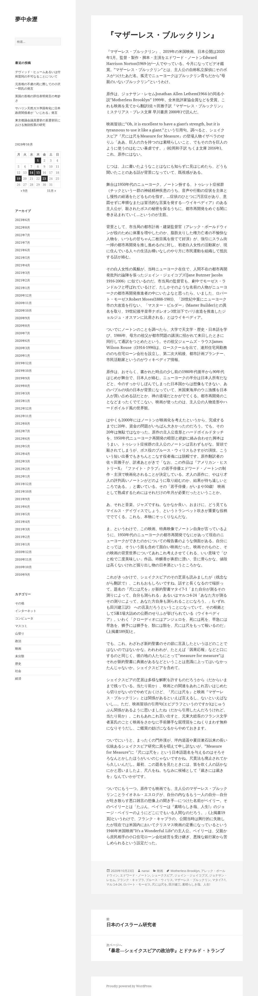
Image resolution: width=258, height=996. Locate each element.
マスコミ (21, 626)
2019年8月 (22, 386)
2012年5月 (22, 446)
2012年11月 (23, 416)
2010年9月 (22, 574)
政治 (18, 641)
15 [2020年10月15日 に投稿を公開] (38, 172)
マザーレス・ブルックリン (192, 880)
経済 (18, 678)
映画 (18, 648)
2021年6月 (22, 250)
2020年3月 (22, 348)
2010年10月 (23, 567)
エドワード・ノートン (135, 875)
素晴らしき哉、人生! (196, 884)
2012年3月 (22, 461)
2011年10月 (23, 491)
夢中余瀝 (26, 19)
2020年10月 (23, 310)
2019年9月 (22, 378)
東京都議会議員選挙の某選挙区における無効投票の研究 (37, 122)
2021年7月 (22, 242)
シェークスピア (162, 875)
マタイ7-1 (219, 880)
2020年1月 (22, 355)
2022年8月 (22, 227)
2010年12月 (23, 552)
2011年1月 (22, 544)
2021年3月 (22, 273)
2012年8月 (22, 423)
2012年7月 (22, 431)
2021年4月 (22, 265)
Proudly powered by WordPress (128, 986)
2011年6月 (22, 506)
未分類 (19, 656)
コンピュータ (24, 618)
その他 (19, 603)
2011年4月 (22, 522)
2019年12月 (23, 363)
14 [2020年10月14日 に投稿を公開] (31, 172)
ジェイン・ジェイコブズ (191, 875)
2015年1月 (22, 401)
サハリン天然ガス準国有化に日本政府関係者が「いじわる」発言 (37, 110)
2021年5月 (22, 257)
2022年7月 (22, 235)
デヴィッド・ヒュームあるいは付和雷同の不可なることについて (37, 74)
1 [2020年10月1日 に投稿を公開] (38, 160)
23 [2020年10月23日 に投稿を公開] (44, 178)
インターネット (25, 611)
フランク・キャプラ (130, 880)
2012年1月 (22, 476)
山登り (19, 633)
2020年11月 (23, 303)
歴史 (18, 663)
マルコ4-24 (114, 884)
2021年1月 (22, 288)
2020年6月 (22, 341)
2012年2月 (22, 469)
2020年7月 (22, 333)
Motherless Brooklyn (185, 871)
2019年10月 (23, 370)
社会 (18, 671)
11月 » (51, 191)
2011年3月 (22, 529)
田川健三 (175, 884)
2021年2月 (22, 280)
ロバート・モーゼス (136, 884)
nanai (145, 871)
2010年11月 (23, 559)
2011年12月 (23, 484)
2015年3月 (22, 393)
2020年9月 (22, 318)
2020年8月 (22, 325)
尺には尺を (159, 884)
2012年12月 (23, 408)
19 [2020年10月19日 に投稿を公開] (18, 178)
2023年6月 (22, 220)
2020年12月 (23, 295)
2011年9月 (22, 499)
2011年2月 (22, 537)
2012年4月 (22, 454)
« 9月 (24, 191)
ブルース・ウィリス (159, 880)
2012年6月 (22, 438)
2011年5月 (22, 514)
